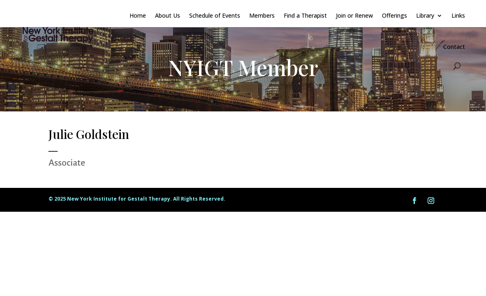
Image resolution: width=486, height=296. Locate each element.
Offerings (394, 15)
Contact (454, 47)
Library (425, 15)
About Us (167, 15)
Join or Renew (354, 15)
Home (138, 15)
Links (458, 15)
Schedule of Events (214, 15)
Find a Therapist (305, 15)
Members (262, 15)
